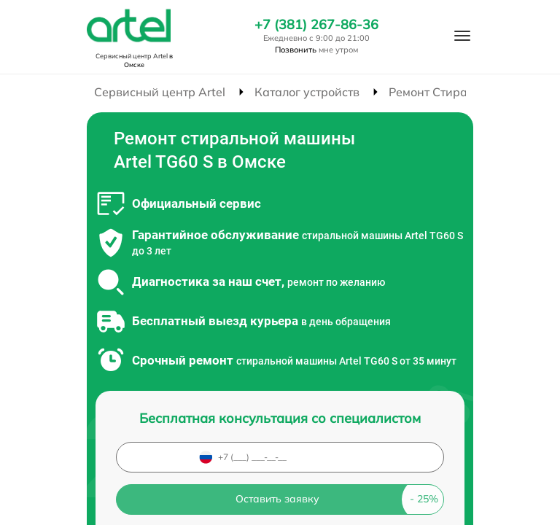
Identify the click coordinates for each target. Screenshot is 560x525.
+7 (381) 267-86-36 (316, 25)
